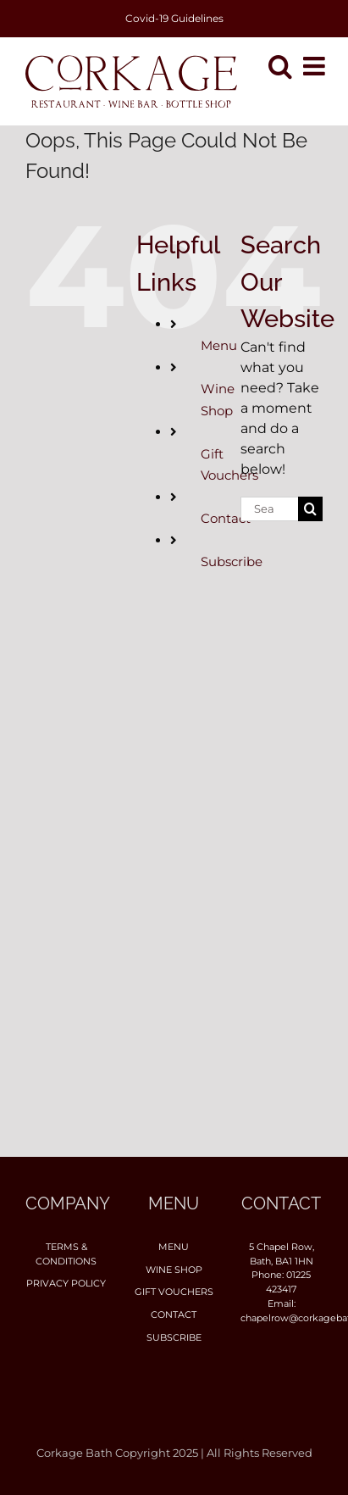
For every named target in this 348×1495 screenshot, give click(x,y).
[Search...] (269, 509)
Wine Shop (174, 1269)
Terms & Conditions (66, 1254)
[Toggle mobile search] (280, 66)
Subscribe (231, 561)
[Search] (310, 509)
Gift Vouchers (174, 1292)
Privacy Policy (66, 1283)
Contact (226, 518)
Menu (219, 345)
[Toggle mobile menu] (316, 66)
